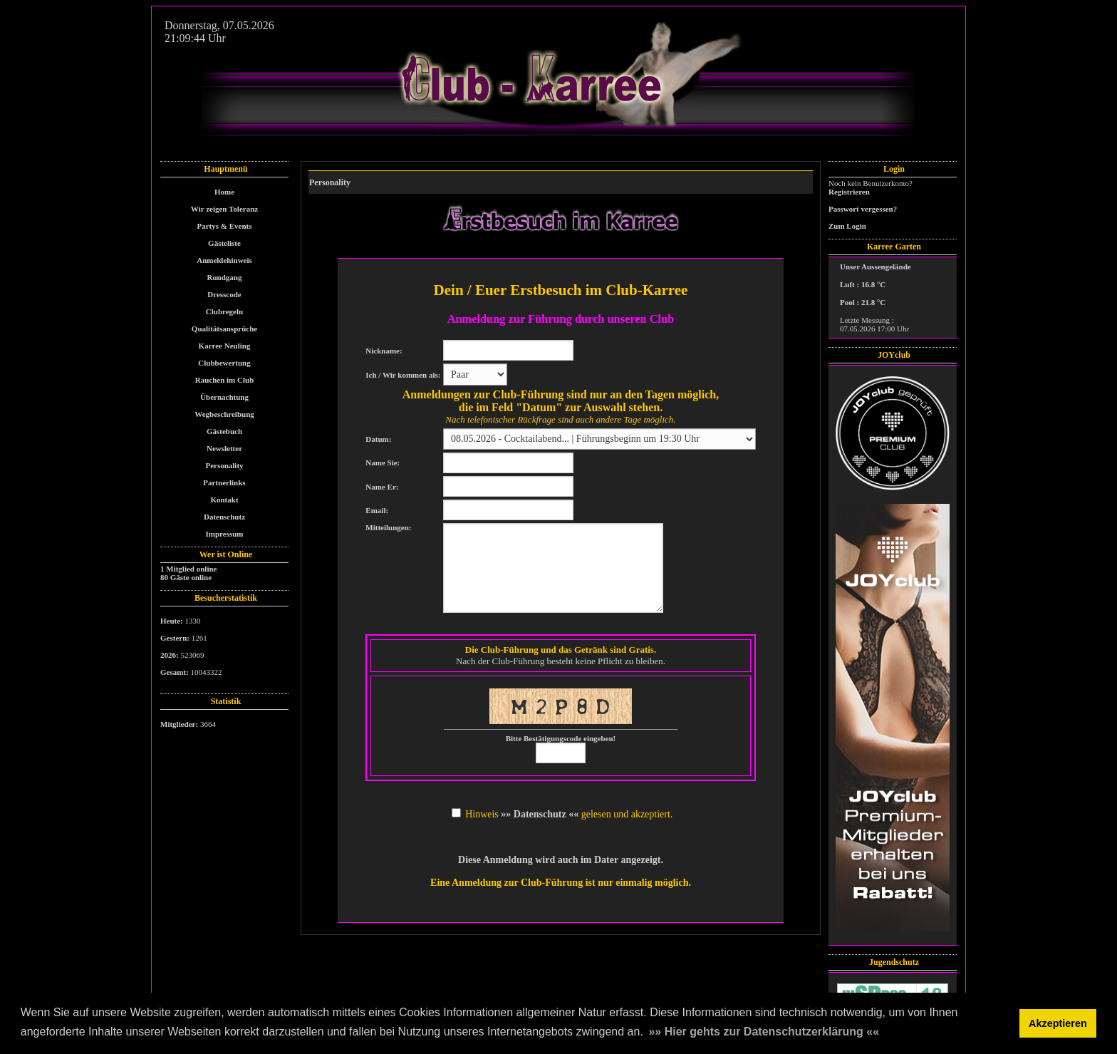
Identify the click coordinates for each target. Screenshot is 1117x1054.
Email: (376, 510)
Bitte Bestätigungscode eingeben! (561, 738)
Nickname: (383, 350)
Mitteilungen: (388, 527)
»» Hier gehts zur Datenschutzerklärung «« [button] (763, 1031)
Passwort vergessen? (862, 209)
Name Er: (381, 486)
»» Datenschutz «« (539, 814)
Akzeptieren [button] (1058, 1023)
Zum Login (847, 226)
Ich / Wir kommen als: (402, 375)
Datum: (378, 439)
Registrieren (849, 191)
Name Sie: (382, 462)
